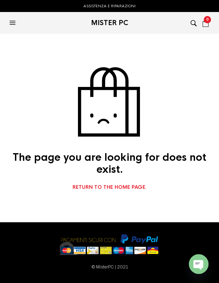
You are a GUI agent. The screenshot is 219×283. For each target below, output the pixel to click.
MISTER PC (109, 23)
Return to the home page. (110, 187)
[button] (13, 23)
